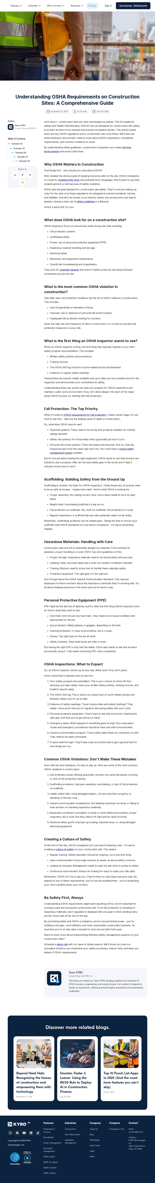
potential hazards (69, 269)
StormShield (48, 1137)
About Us (94, 1129)
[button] (16, 5)
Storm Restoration (72, 1134)
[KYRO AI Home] (22, 1124)
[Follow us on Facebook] (17, 1132)
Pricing (92, 5)
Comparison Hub (116, 1129)
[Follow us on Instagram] (10, 1132)
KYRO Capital (49, 1157)
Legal (92, 1151)
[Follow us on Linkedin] (31, 1132)
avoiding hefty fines (68, 180)
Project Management (52, 1143)
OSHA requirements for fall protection (85, 414)
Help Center (95, 1145)
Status (92, 1156)
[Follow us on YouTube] (24, 1132)
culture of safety (65, 849)
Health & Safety (50, 1167)
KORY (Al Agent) (50, 1162)
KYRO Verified (49, 1173)
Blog (92, 1134)
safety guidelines (86, 201)
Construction (70, 1129)
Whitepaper (95, 1140)
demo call (62, 944)
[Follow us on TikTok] (38, 1132)
